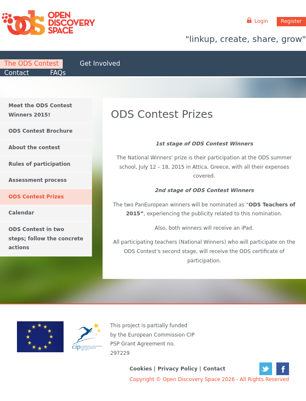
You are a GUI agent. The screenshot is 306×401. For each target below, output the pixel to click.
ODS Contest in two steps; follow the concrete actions (45, 238)
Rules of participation (39, 164)
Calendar (21, 213)
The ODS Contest (31, 63)
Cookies (141, 369)
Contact (16, 73)
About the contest (34, 147)
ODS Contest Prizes (36, 197)
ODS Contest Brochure (40, 131)
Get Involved (100, 63)
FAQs (58, 73)
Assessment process (37, 180)
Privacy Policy (178, 369)
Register (291, 21)
